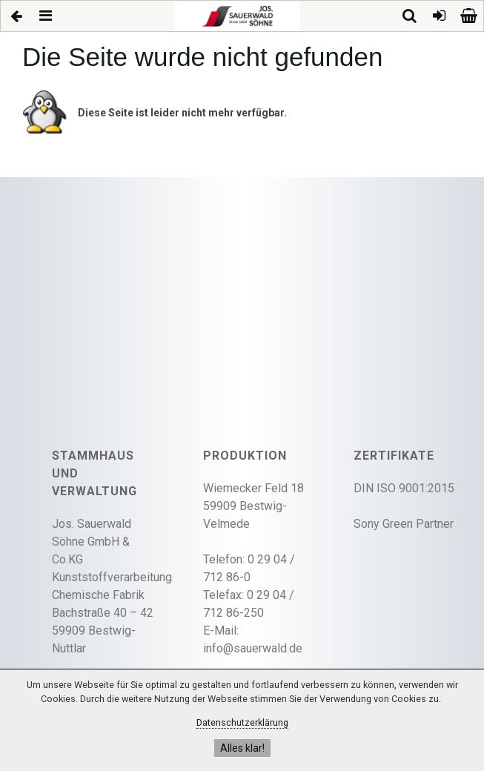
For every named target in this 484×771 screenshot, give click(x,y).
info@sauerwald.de (252, 648)
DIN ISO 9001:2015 (404, 488)
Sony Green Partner (404, 524)
